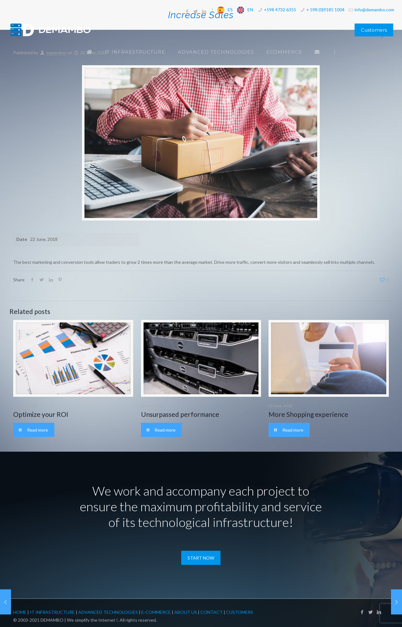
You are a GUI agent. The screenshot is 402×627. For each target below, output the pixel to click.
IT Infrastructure (52, 612)
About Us (185, 612)
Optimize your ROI (40, 414)
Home (19, 612)
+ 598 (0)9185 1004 (325, 9)
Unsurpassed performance (180, 414)
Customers (374, 30)
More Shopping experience (308, 414)
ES (230, 9)
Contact (211, 612)
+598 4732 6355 (280, 9)
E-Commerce (156, 612)
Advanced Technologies (108, 612)
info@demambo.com (374, 9)
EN (250, 9)
